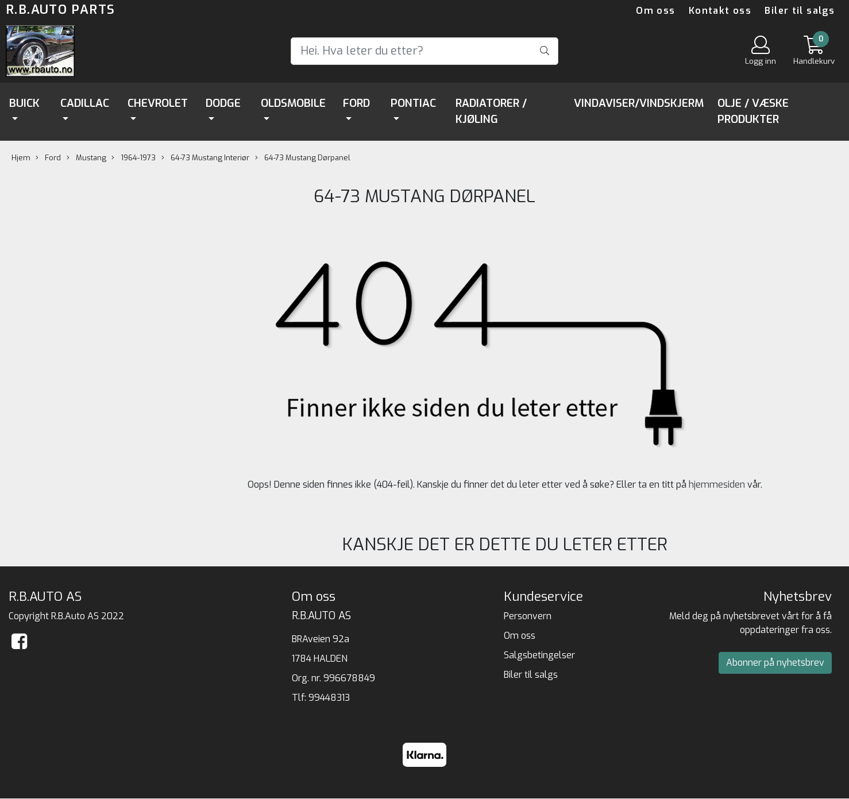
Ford (356, 103)
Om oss (655, 11)
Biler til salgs (800, 11)
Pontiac (413, 103)
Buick (24, 103)
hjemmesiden (717, 484)
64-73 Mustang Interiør (205, 158)
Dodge (223, 103)
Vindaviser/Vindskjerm (639, 103)
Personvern (527, 616)
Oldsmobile (293, 103)
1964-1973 (133, 158)
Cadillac (84, 103)
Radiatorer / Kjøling (491, 111)
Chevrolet (158, 103)
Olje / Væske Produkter (753, 111)
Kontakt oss (720, 11)
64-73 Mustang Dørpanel (302, 158)
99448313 (329, 698)
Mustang (86, 158)
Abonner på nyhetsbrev (775, 663)
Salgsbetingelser (539, 655)
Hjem (20, 158)
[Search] (424, 51)
